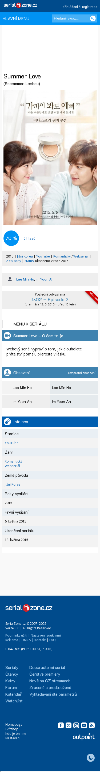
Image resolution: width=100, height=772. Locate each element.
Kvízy (10, 680)
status (29, 261)
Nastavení (12, 738)
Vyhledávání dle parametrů (53, 694)
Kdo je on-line (15, 733)
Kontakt (40, 640)
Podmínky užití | (17, 635)
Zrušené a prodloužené (50, 687)
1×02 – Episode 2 (50, 299)
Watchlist (14, 700)
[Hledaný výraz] (74, 18)
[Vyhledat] (93, 18)
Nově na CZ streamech (49, 680)
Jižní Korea (25, 256)
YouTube (43, 256)
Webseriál (81, 256)
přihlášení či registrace (80, 6)
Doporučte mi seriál (47, 667)
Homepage (13, 724)
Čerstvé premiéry (44, 674)
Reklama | (13, 640)
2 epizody (13, 261)
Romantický (62, 256)
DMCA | (28, 640)
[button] (50, 324)
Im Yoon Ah (45, 279)
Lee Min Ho (25, 279)
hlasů (29, 238)
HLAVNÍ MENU (16, 18)
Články (11, 674)
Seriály (11, 667)
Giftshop (11, 729)
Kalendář (13, 694)
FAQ (52, 640)
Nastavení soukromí (46, 635)
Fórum (11, 687)
